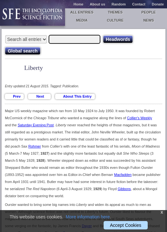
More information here (88, 216)
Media (82, 20)
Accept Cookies (125, 225)
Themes (115, 12)
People (149, 12)
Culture (115, 20)
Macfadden (123, 175)
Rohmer (34, 146)
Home (79, 4)
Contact (138, 4)
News (148, 20)
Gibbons (124, 189)
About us (97, 4)
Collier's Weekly (139, 118)
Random (119, 4)
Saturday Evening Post (36, 125)
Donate (158, 4)
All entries (81, 12)
